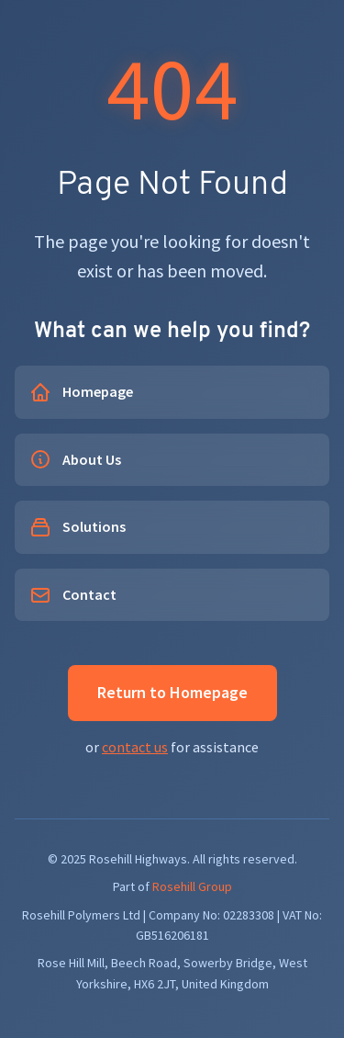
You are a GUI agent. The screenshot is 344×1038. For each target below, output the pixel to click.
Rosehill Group (192, 886)
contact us (135, 747)
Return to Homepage (172, 692)
